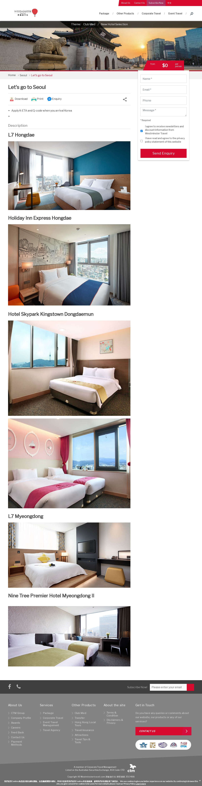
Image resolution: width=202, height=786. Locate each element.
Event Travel (175, 13)
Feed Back (17, 732)
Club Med (89, 24)
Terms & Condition (112, 714)
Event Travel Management (51, 724)
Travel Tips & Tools (83, 741)
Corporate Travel (151, 13)
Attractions (82, 735)
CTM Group (18, 713)
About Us (125, 3)
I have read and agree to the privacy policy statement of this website (165, 140)
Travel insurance (84, 730)
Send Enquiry (163, 153)
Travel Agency (51, 730)
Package (104, 13)
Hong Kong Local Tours (85, 724)
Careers (16, 727)
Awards (15, 722)
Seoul (23, 75)
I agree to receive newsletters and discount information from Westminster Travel (164, 130)
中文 (169, 3)
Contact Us (139, 3)
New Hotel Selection (114, 24)
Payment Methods (16, 743)
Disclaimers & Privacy (115, 721)
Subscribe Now (156, 3)
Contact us (147, 731)
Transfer (80, 717)
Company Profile (21, 717)
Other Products (125, 13)
